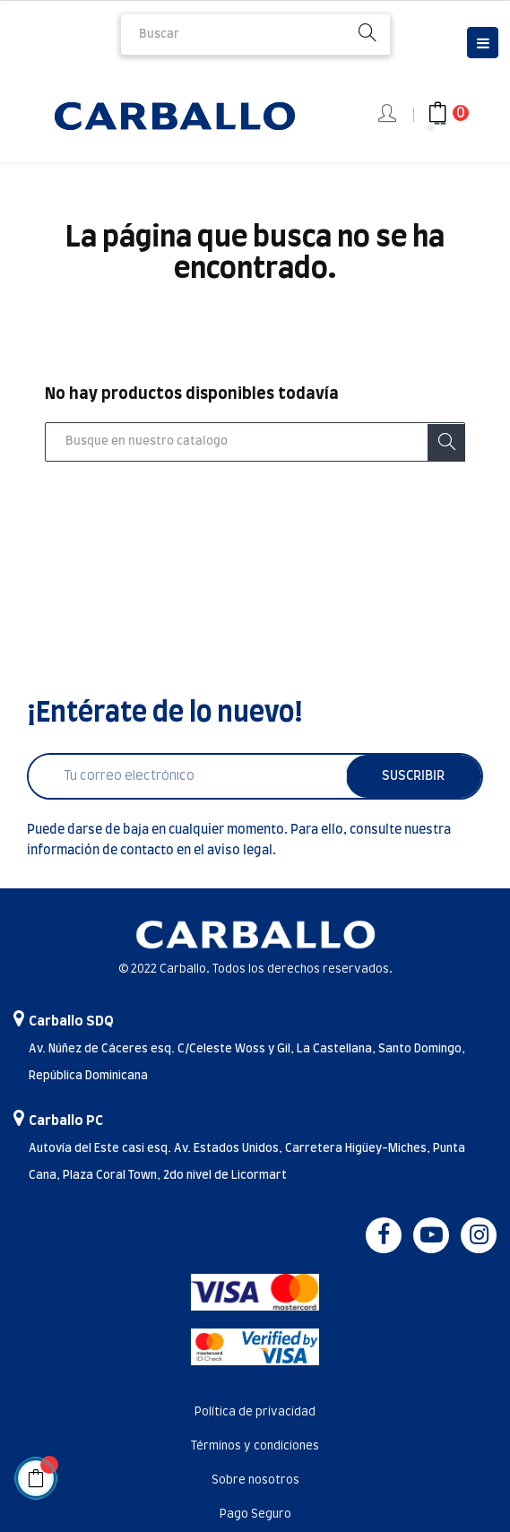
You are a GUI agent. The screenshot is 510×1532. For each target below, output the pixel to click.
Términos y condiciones (255, 1446)
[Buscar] (255, 442)
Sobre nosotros (255, 1480)
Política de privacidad (255, 1412)
